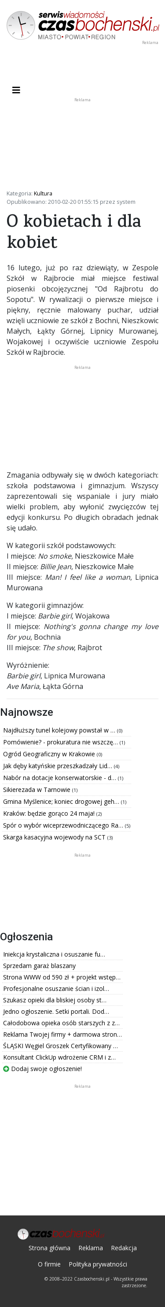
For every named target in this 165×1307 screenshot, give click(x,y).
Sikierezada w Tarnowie (37, 789)
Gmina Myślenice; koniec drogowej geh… (62, 801)
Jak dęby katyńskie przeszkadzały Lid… (58, 766)
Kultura (43, 193)
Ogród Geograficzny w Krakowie (50, 754)
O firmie (49, 1264)
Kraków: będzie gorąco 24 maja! (49, 813)
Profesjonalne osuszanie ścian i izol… (56, 988)
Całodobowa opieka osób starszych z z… (61, 1023)
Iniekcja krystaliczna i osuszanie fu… (54, 954)
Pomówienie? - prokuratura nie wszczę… (61, 742)
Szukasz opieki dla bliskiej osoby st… (54, 1000)
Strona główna (49, 1248)
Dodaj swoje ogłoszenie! (42, 1068)
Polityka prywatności (98, 1264)
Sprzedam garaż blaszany (39, 965)
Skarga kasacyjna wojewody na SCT (55, 837)
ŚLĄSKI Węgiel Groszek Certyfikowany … (60, 1046)
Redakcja (124, 1248)
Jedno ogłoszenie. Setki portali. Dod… (56, 1011)
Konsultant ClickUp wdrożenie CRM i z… (59, 1057)
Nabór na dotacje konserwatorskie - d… (60, 777)
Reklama (90, 1248)
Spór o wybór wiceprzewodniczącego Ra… (64, 825)
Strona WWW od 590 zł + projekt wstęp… (62, 977)
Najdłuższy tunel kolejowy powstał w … (60, 730)
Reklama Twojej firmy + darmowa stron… (62, 1034)
